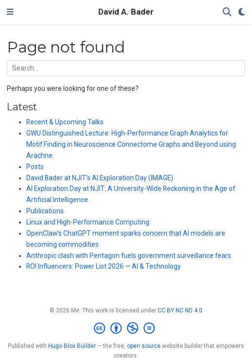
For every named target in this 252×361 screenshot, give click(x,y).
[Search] (227, 12)
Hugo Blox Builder (72, 346)
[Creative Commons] (126, 328)
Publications (45, 211)
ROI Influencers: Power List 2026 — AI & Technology (103, 266)
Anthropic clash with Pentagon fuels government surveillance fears (128, 255)
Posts (35, 167)
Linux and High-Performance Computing (87, 222)
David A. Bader (126, 12)
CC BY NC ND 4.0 (180, 310)
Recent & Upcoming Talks (65, 122)
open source (144, 346)
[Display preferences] (241, 12)
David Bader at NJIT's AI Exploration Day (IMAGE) (99, 178)
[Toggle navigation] (10, 12)
